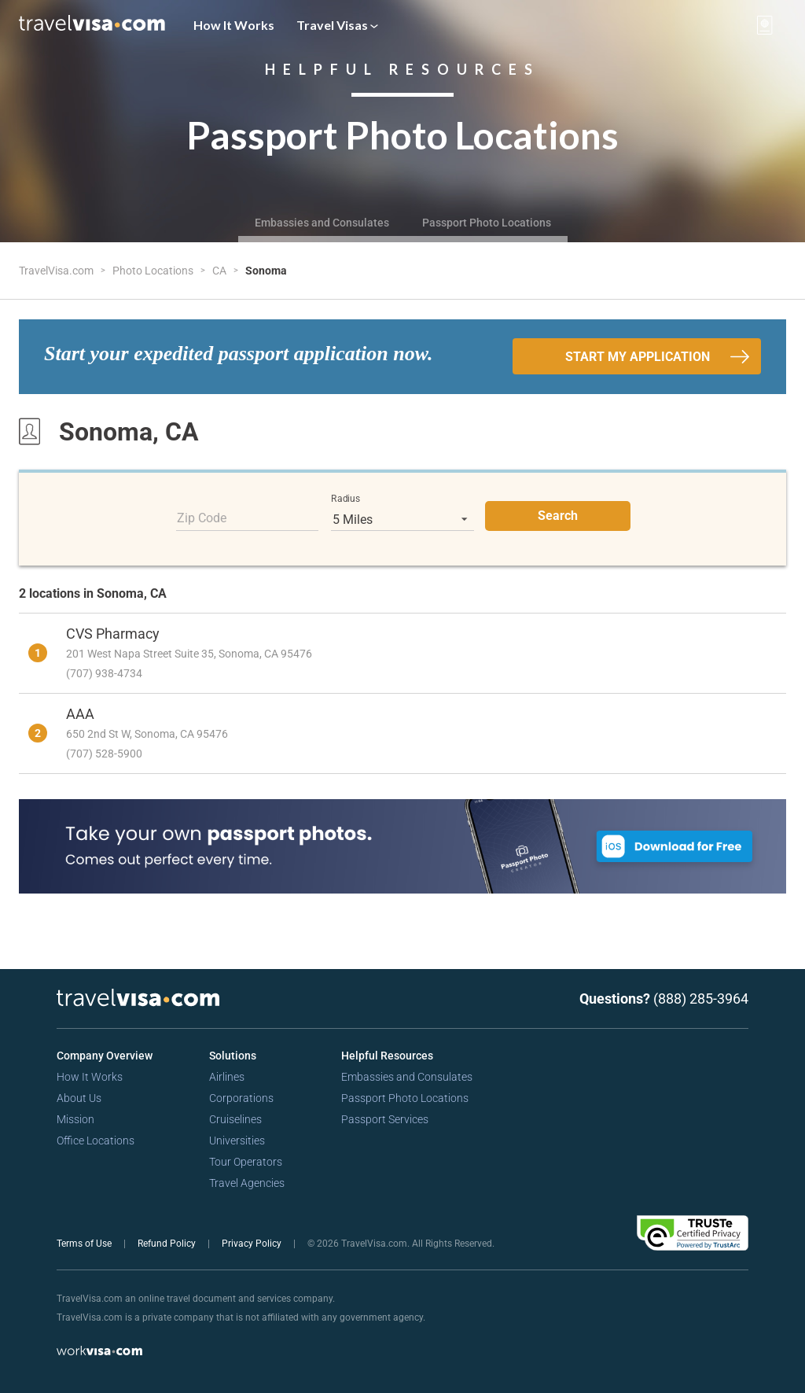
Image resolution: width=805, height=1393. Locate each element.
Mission (75, 1119)
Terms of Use (85, 1243)
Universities (237, 1140)
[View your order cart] (765, 25)
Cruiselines (235, 1119)
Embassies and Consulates (322, 222)
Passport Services (384, 1119)
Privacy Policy (253, 1243)
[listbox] (402, 519)
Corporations (241, 1098)
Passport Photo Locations (486, 222)
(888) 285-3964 (700, 998)
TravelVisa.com (57, 270)
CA (220, 270)
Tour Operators (245, 1161)
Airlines (226, 1077)
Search (558, 515)
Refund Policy (168, 1243)
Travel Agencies (247, 1183)
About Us (79, 1098)
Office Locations (95, 1140)
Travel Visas (337, 24)
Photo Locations (154, 270)
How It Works (233, 24)
